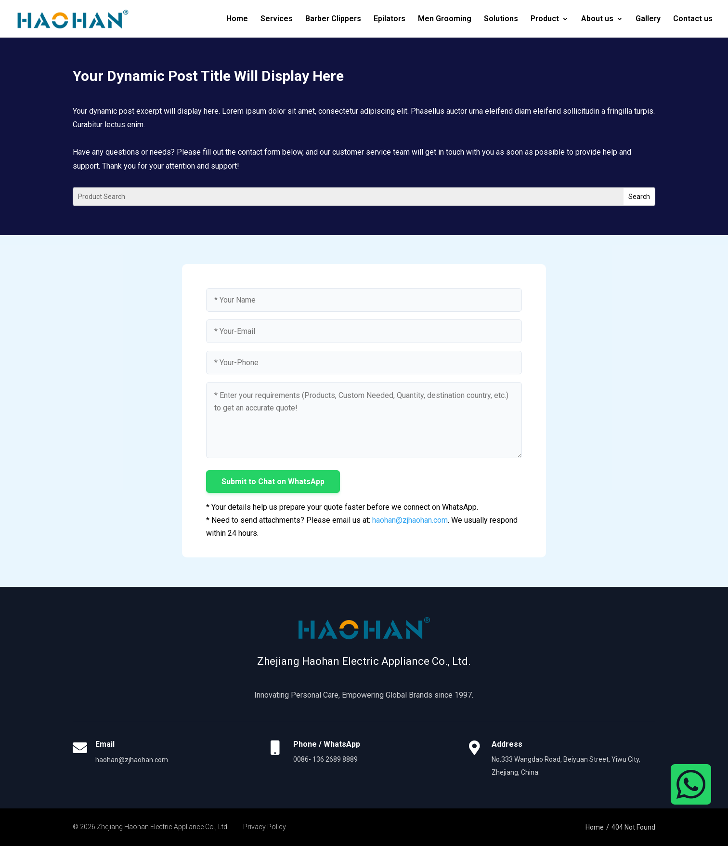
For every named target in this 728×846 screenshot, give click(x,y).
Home (237, 19)
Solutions (501, 19)
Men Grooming (444, 19)
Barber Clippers (333, 19)
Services (276, 19)
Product (545, 19)
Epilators (389, 19)
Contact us (693, 19)
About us (597, 19)
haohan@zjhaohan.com (410, 520)
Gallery (648, 19)
